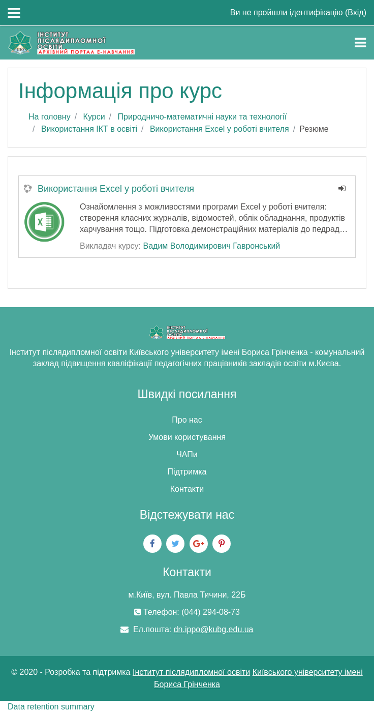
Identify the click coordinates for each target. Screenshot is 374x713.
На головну (49, 116)
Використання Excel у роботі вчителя (219, 129)
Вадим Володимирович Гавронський (211, 246)
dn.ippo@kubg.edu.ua (214, 629)
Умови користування (187, 437)
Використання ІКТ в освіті (89, 129)
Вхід (355, 12)
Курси (94, 116)
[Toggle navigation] (360, 43)
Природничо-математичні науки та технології (202, 116)
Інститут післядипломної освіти (191, 672)
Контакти (187, 489)
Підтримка (187, 471)
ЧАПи (187, 454)
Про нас (187, 419)
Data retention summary (51, 706)
